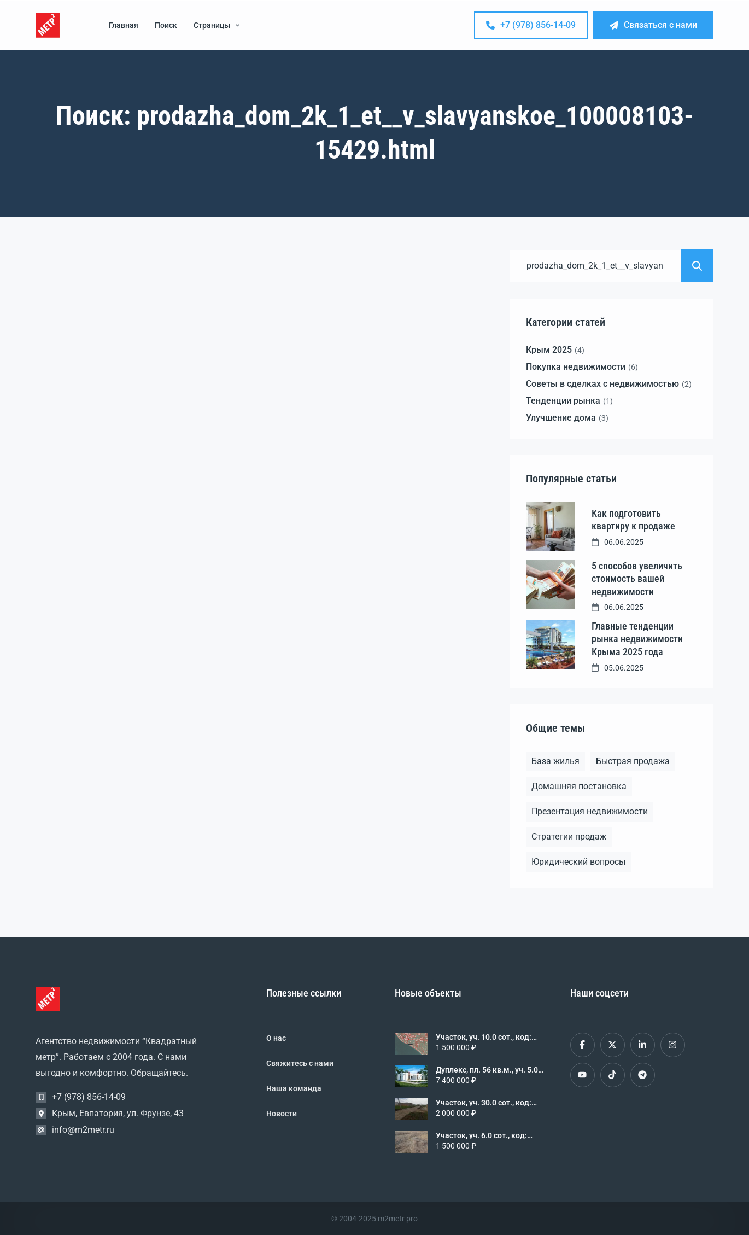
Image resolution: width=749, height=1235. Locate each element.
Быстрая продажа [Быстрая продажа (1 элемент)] (633, 761)
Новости (281, 1113)
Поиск (166, 25)
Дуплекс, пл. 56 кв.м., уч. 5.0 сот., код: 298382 (487, 1070)
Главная (123, 25)
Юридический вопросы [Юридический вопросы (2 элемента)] (578, 862)
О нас (276, 1038)
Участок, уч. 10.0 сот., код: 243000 (483, 1037)
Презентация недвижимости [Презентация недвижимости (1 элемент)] (589, 811)
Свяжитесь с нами (299, 1063)
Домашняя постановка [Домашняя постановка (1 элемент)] (579, 786)
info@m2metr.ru (83, 1130)
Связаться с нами (653, 25)
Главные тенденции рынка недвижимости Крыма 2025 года (637, 638)
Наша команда (293, 1088)
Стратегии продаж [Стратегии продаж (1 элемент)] (568, 836)
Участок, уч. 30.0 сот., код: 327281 (483, 1102)
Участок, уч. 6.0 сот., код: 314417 (481, 1135)
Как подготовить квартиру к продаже (633, 520)
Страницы (216, 25)
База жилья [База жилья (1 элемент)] (555, 761)
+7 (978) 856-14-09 (531, 25)
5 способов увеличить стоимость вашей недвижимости (637, 578)
